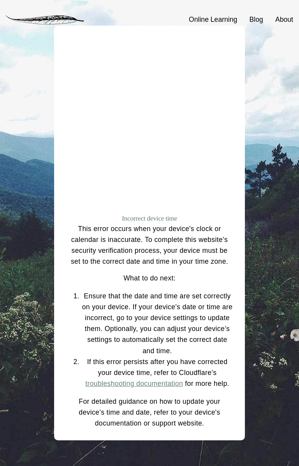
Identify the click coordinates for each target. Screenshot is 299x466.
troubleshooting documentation (134, 383)
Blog (256, 19)
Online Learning (213, 19)
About (284, 19)
